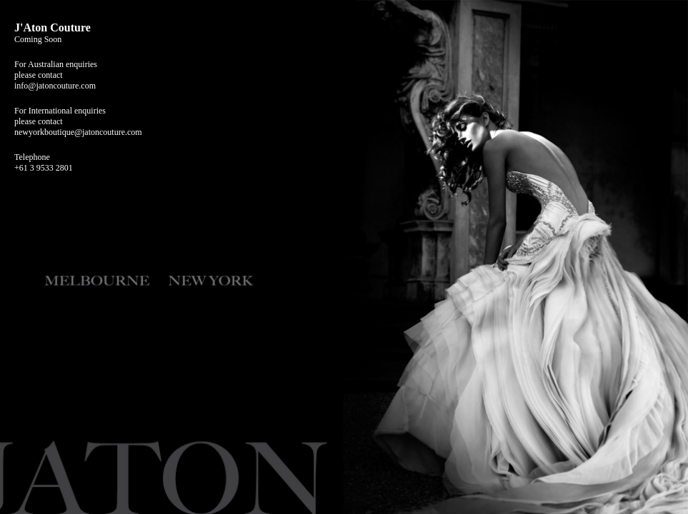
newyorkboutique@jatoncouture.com (78, 132)
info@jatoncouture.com (55, 86)
